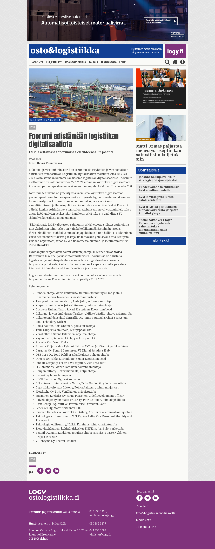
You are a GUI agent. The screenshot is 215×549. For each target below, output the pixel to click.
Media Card (144, 520)
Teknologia (109, 62)
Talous (93, 62)
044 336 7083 (97, 530)
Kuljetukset (54, 62)
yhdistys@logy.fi (100, 534)
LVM (32, 127)
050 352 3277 (97, 523)
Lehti (122, 62)
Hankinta (37, 62)
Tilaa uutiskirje (146, 526)
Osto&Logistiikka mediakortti (155, 513)
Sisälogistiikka (75, 62)
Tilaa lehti (142, 506)
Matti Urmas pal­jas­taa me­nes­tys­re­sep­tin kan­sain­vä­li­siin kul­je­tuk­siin (159, 153)
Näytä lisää (161, 241)
